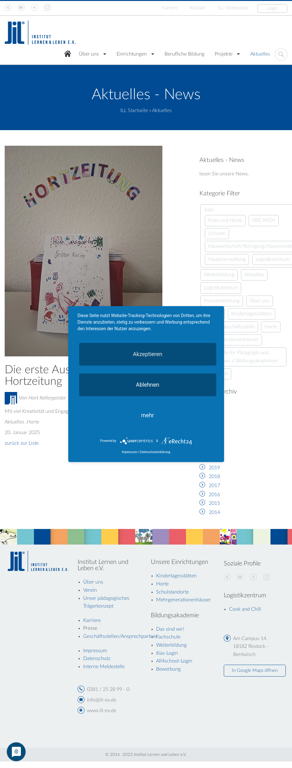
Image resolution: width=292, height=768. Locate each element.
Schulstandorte (172, 591)
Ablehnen (147, 384)
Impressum (129, 452)
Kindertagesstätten (251, 313)
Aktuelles (260, 53)
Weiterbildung (219, 274)
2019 (214, 467)
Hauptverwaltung (227, 259)
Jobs (209, 209)
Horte (271, 326)
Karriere (170, 8)
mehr (147, 415)
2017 (214, 485)
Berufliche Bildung (184, 53)
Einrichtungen (132, 53)
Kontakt (197, 8)
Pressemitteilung (222, 300)
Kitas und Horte (225, 220)
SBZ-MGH (263, 220)
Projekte (223, 53)
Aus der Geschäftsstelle (229, 326)
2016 (214, 494)
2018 (214, 476)
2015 (214, 503)
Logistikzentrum (273, 259)
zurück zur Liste (22, 443)
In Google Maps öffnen (255, 670)
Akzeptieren (147, 353)
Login (272, 8)
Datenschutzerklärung (155, 452)
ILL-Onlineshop (233, 8)
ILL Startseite (134, 110)
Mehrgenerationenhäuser (231, 339)
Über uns (89, 53)
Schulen (217, 233)
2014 (214, 512)
